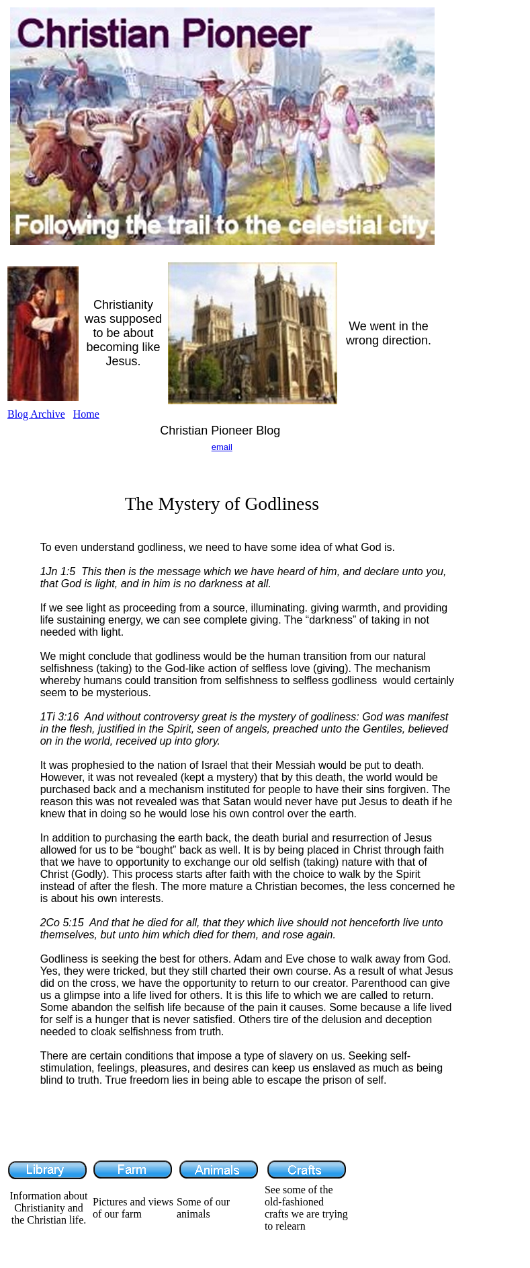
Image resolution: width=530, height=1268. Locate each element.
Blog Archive (36, 414)
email (222, 447)
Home (86, 414)
